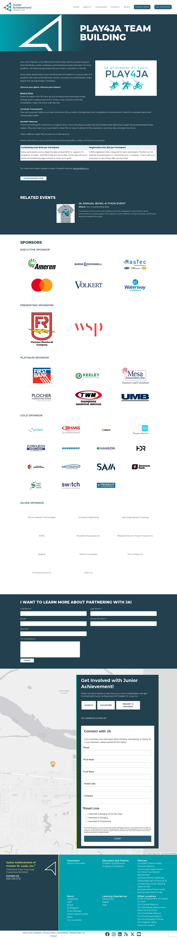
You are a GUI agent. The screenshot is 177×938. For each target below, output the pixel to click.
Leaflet (149, 853)
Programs (101, 7)
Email (23, 619)
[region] (88, 153)
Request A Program (128, 705)
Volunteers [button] (73, 861)
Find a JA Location (146, 925)
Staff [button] (69, 902)
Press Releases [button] (74, 911)
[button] (90, 7)
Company (88, 796)
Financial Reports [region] (145, 866)
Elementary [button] (108, 899)
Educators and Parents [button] (115, 861)
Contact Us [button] (12, 876)
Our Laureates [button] (74, 920)
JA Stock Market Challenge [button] (150, 878)
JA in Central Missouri (147, 904)
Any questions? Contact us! (93, 718)
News (127, 7)
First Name (26, 609)
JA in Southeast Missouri (149, 913)
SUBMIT (117, 839)
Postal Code (89, 784)
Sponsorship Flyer (33, 178)
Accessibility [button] (62, 933)
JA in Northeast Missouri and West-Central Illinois (151, 908)
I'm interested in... (28, 639)
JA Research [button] (73, 908)
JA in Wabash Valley (147, 922)
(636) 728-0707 (13, 878)
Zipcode (24, 629)
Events (114, 7)
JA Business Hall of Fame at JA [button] (152, 881)
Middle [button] (105, 902)
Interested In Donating (98, 818)
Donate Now (142, 7)
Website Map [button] (75, 933)
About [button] (70, 896)
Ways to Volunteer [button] (76, 863)
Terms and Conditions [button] (32, 933)
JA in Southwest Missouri (149, 916)
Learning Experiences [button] (114, 896)
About (86, 7)
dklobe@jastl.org (81, 168)
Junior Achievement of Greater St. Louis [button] (152, 900)
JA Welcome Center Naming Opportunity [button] (151, 885)
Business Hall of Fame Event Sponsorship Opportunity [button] (151, 890)
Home (76, 7)
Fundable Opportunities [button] (149, 863)
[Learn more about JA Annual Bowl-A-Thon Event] (118, 203)
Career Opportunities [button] (77, 914)
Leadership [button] (72, 899)
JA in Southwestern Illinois (150, 919)
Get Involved (163, 7)
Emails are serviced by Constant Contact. (96, 832)
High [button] (104, 905)
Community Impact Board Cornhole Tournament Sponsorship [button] (150, 872)
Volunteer (106, 705)
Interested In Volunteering (99, 821)
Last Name (96, 609)
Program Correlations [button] (112, 866)
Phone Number (98, 619)
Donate (89, 705)
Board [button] (70, 905)
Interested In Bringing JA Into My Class (105, 814)
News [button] (69, 917)
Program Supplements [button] (113, 863)
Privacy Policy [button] (50, 933)
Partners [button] (142, 861)
